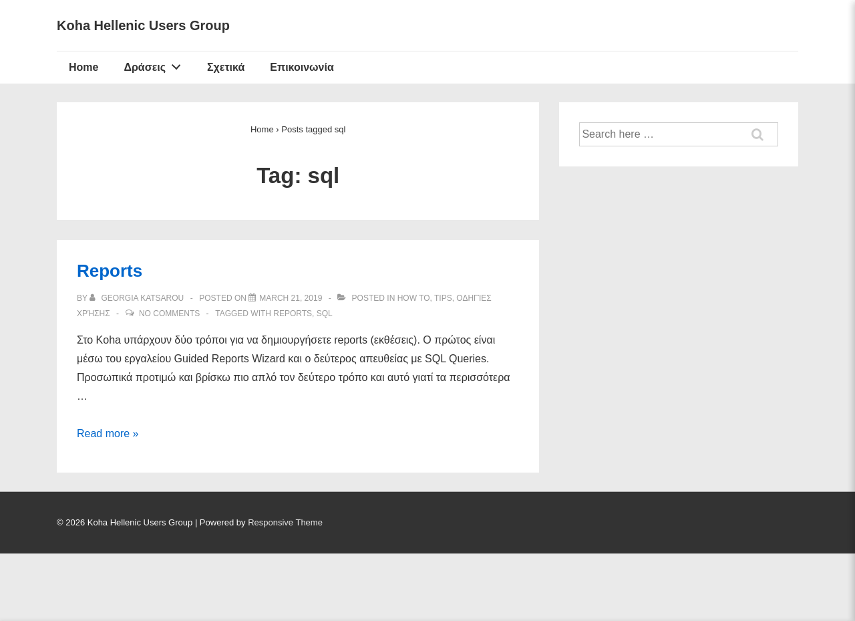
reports (292, 313)
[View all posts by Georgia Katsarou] (138, 298)
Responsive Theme (285, 522)
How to (413, 298)
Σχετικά (225, 67)
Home (83, 67)
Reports (109, 271)
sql (325, 313)
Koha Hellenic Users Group (143, 25)
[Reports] (290, 298)
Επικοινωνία (302, 67)
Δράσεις (156, 64)
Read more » (108, 433)
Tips (443, 298)
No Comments (169, 313)
